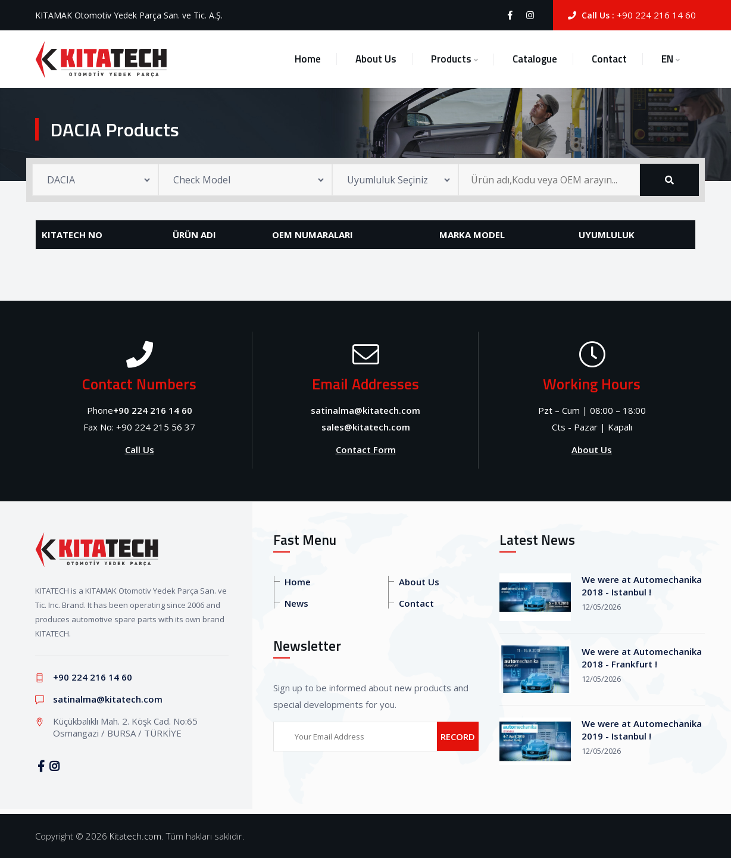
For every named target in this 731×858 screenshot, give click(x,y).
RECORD (458, 736)
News (296, 603)
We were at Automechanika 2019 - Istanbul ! (642, 729)
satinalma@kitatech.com (365, 410)
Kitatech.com (135, 836)
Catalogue (535, 59)
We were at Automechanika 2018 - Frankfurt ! (642, 657)
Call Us (139, 449)
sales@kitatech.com (365, 427)
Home (308, 59)
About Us (375, 59)
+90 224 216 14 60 (656, 15)
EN (667, 59)
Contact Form (366, 449)
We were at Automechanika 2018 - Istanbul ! (642, 585)
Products (451, 59)
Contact (609, 59)
